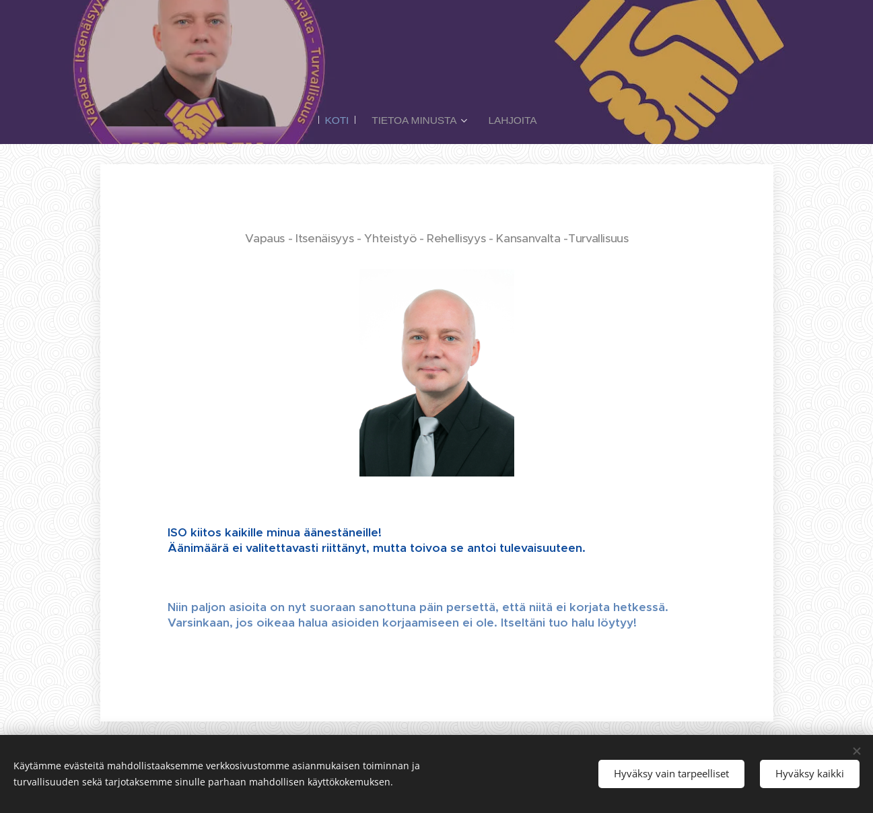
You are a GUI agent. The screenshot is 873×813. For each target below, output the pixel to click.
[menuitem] (340, 120)
